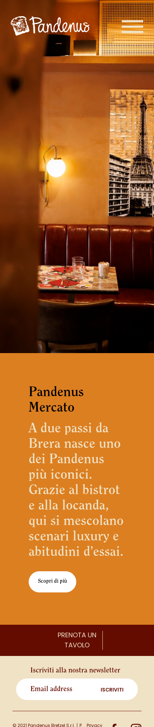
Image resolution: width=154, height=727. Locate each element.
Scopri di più (52, 581)
